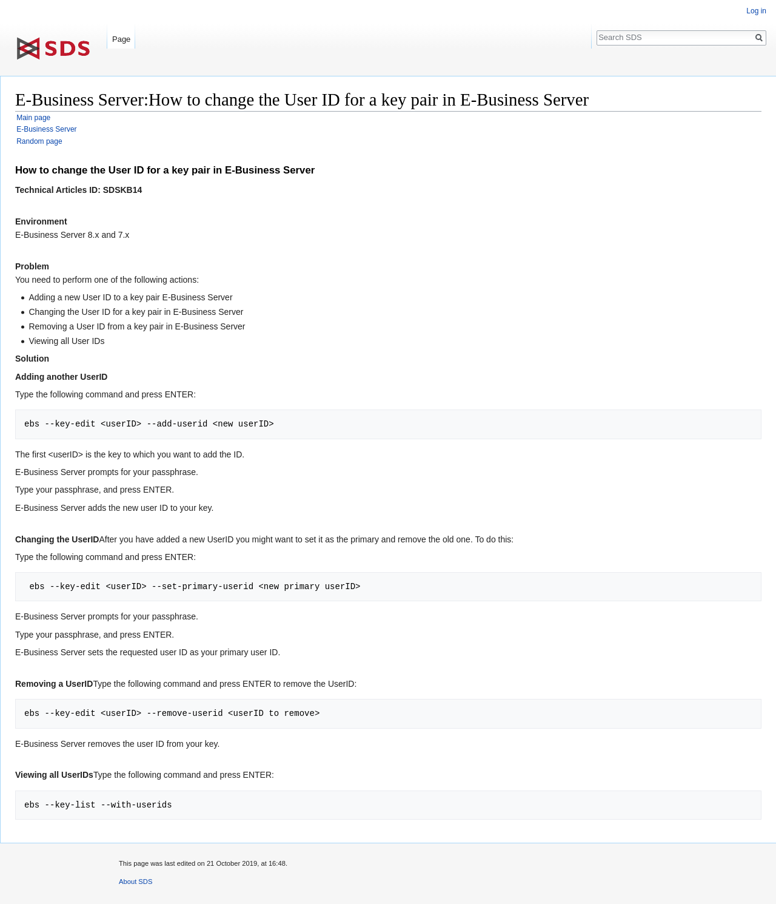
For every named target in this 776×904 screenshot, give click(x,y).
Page (121, 39)
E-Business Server (46, 129)
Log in (756, 11)
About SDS (135, 881)
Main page (33, 117)
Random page (39, 141)
